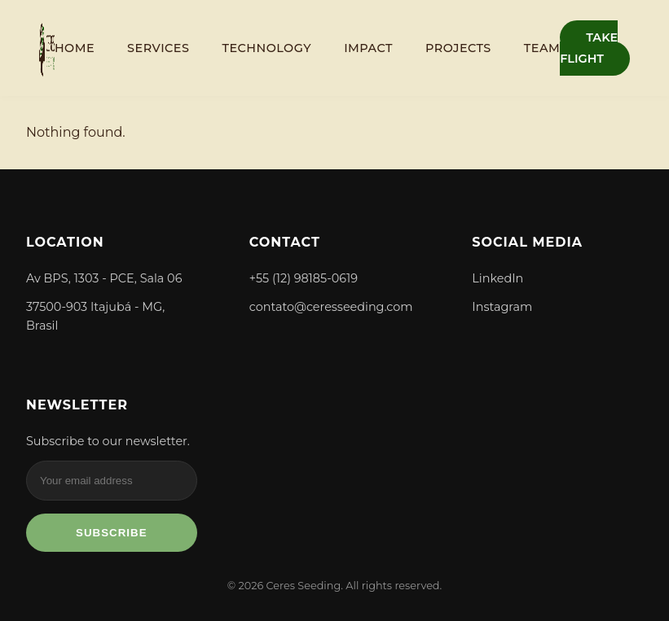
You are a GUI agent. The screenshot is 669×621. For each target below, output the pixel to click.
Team (542, 48)
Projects (458, 48)
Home (75, 48)
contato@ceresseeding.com (331, 307)
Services (158, 48)
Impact (368, 48)
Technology (266, 48)
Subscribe (111, 533)
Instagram (502, 307)
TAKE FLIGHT (589, 48)
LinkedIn (497, 278)
